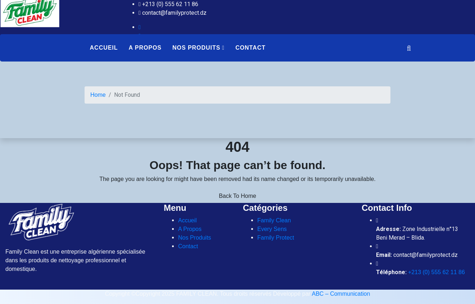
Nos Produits (196, 48)
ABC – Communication (341, 294)
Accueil (104, 48)
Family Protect (275, 238)
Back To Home (237, 196)
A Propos (145, 48)
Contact (250, 48)
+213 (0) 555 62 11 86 (436, 272)
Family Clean (274, 220)
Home (98, 95)
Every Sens (272, 229)
